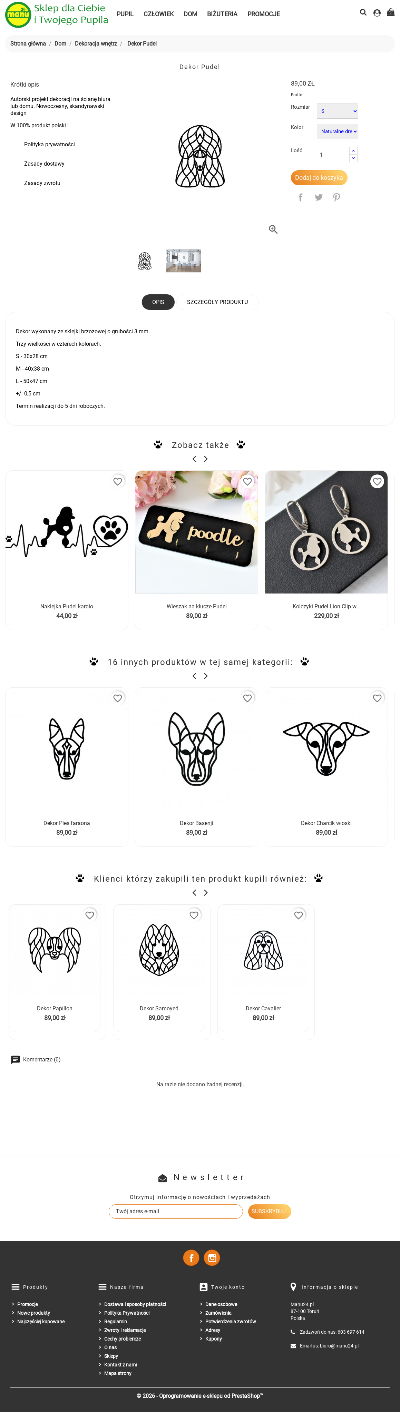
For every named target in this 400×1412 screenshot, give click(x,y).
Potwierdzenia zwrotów (230, 1321)
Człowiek (159, 14)
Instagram (212, 1258)
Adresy (212, 1330)
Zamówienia (218, 1313)
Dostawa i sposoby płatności (135, 1304)
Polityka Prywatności (126, 1313)
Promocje (263, 14)
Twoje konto (228, 1287)
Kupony (213, 1339)
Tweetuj (318, 197)
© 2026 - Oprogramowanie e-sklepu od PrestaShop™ (200, 1396)
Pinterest (336, 197)
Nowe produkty (33, 1313)
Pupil (125, 14)
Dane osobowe (221, 1304)
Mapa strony (117, 1373)
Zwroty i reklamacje (125, 1330)
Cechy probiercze (122, 1339)
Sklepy (111, 1356)
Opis (158, 302)
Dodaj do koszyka (319, 177)
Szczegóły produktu (217, 302)
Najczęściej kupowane (41, 1321)
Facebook (191, 1258)
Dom (190, 14)
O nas (110, 1347)
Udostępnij (301, 197)
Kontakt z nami (120, 1364)
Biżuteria (222, 14)
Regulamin (115, 1321)
